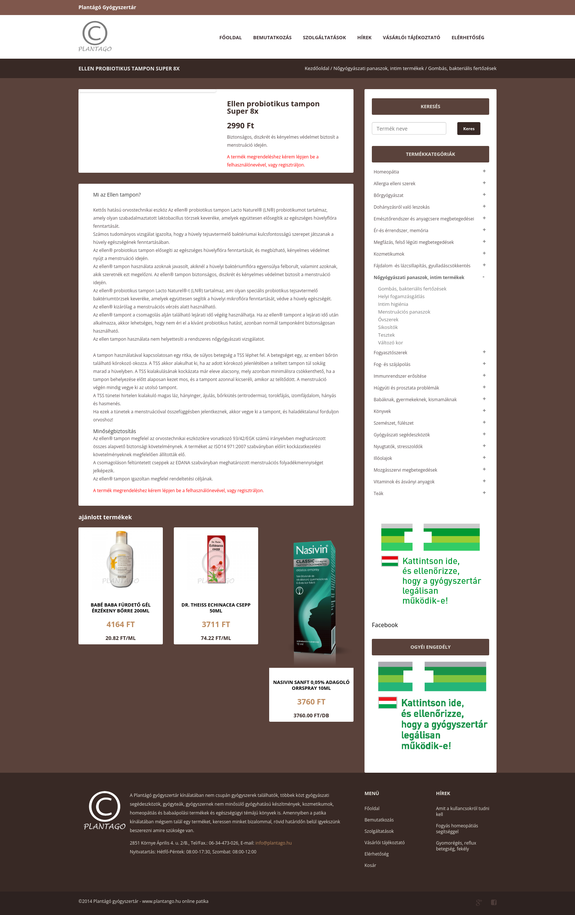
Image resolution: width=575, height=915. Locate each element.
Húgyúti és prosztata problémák (406, 388)
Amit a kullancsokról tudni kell (462, 811)
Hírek (364, 37)
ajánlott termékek (105, 517)
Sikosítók (388, 327)
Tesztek (386, 335)
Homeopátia (386, 172)
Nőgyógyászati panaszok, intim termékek (419, 277)
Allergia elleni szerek (394, 183)
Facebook (385, 625)
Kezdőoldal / (318, 68)
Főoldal (230, 37)
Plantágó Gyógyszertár (107, 7)
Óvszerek (388, 319)
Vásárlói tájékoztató (411, 37)
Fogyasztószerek (390, 352)
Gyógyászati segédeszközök (402, 435)
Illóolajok (383, 458)
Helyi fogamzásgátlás (401, 296)
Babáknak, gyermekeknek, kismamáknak (415, 399)
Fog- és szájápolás (392, 364)
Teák (378, 493)
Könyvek (382, 411)
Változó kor (390, 342)
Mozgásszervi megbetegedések (405, 470)
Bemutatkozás (272, 37)
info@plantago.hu (274, 843)
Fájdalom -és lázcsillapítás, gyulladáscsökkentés (422, 266)
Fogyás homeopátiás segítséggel (457, 829)
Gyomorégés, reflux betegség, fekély (456, 846)
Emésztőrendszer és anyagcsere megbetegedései (424, 219)
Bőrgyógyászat (388, 195)
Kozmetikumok (389, 254)
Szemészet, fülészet (394, 423)
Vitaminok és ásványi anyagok (404, 482)
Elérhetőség (468, 37)
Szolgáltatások (324, 37)
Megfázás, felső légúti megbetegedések (414, 242)
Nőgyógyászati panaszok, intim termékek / (380, 68)
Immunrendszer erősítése (400, 376)
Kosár (370, 865)
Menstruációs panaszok (404, 312)
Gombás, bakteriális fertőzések (462, 68)
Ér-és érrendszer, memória (401, 230)
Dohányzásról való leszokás (402, 207)
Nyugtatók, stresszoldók (398, 446)
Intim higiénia (393, 304)
